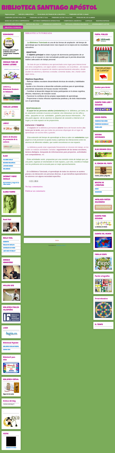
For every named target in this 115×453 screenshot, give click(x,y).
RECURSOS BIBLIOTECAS (9, 163)
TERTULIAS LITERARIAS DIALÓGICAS (76, 24)
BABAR (96, 189)
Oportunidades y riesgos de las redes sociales (11, 183)
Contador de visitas (11, 447)
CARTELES (88, 21)
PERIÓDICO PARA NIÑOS (101, 121)
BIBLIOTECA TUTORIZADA (13, 27)
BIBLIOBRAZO (6, 169)
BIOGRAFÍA (6, 242)
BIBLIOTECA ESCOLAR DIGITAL (11, 346)
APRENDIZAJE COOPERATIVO (52, 24)
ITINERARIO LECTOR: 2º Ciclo (39, 17)
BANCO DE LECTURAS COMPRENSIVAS (17, 21)
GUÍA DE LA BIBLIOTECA (26, 14)
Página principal (10, 14)
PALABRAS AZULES (8, 160)
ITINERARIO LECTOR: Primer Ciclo (15, 17)
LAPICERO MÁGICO (8, 166)
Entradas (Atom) (61, 245)
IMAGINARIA (98, 192)
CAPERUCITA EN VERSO (9, 248)
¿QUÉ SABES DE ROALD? (9, 251)
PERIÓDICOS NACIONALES (101, 124)
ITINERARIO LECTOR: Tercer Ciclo (62, 17)
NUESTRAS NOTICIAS (102, 21)
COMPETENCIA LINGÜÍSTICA (72, 21)
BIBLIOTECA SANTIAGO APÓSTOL (49, 8)
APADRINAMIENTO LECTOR (100, 24)
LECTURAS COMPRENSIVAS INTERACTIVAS (46, 21)
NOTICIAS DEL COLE (32, 24)
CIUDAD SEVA (6, 349)
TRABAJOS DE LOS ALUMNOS (85, 17)
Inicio (57, 240)
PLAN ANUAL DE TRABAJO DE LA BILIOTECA (51, 14)
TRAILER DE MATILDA (8, 245)
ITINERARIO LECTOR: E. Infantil (78, 14)
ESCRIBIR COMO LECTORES (13, 24)
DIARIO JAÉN (98, 127)
